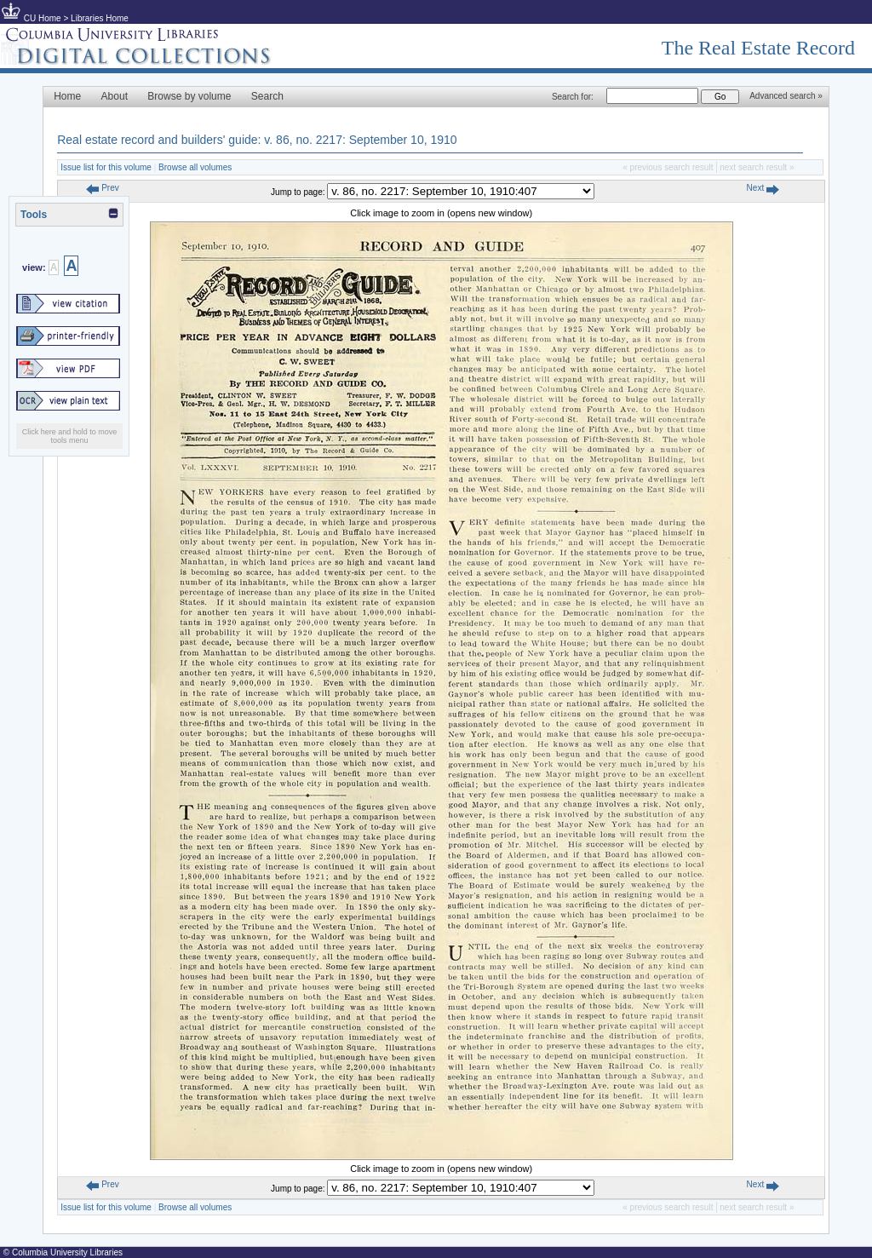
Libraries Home (100, 18)
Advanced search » (786, 96)
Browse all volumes (195, 167)
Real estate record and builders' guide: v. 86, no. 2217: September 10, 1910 (256, 139)
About (114, 96)
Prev (102, 187)
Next (763, 187)
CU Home (42, 18)
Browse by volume (189, 96)
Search (267, 96)
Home (67, 96)
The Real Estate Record (758, 48)
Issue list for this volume (106, 167)
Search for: (573, 96)
